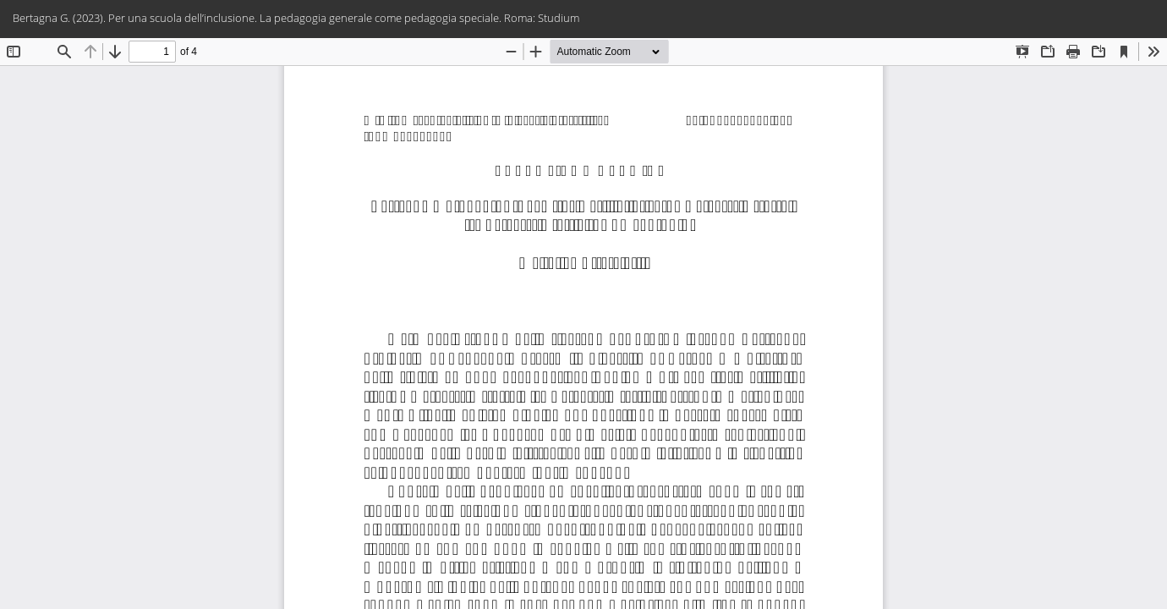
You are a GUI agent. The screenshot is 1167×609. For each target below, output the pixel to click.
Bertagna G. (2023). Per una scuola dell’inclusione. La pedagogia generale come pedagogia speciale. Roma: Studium (296, 17)
